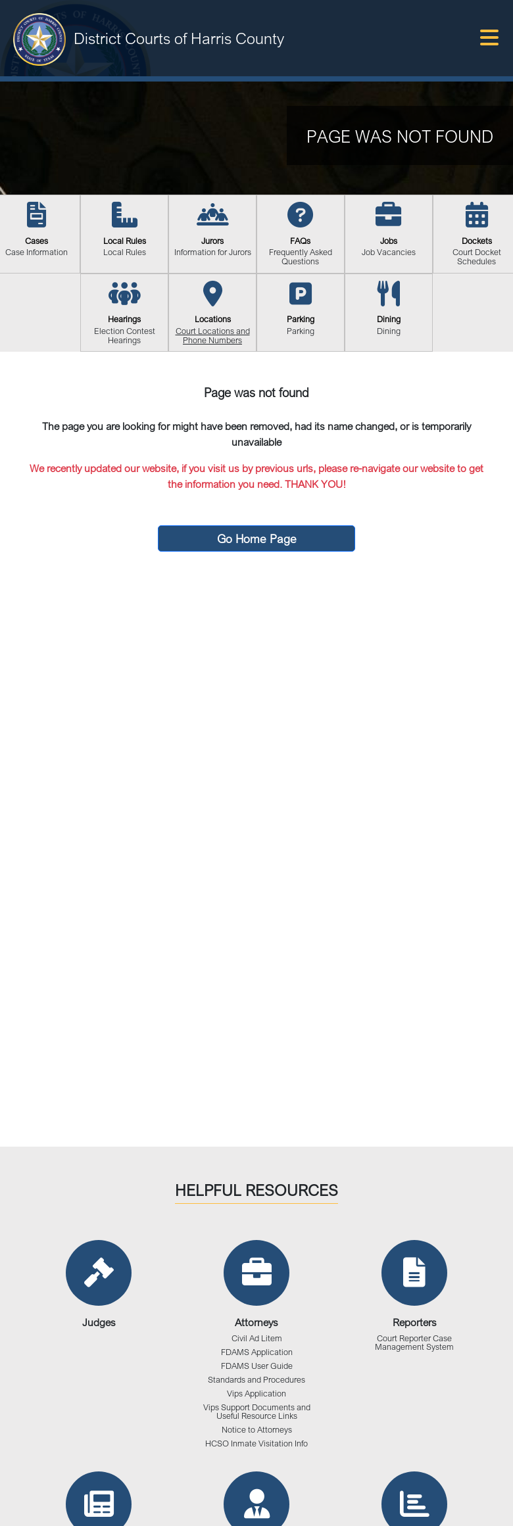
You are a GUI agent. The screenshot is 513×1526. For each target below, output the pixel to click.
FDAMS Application (257, 1352)
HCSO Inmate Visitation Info (256, 1443)
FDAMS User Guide (257, 1366)
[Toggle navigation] (489, 38)
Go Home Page (257, 538)
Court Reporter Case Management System (414, 1342)
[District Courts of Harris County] (39, 38)
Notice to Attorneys (257, 1429)
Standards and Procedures (256, 1379)
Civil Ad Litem (257, 1338)
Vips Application (256, 1393)
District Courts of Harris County (179, 38)
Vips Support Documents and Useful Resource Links (256, 1411)
